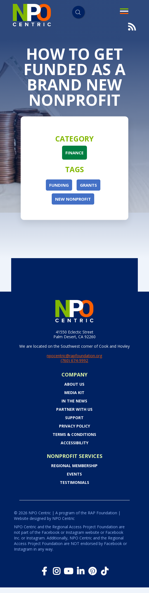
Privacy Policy (74, 426)
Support (74, 417)
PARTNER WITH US (74, 409)
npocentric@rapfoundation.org (74, 355)
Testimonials (74, 482)
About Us (74, 384)
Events (74, 474)
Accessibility (74, 442)
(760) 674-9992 (74, 360)
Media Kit (74, 392)
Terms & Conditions (74, 434)
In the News (74, 401)
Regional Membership (74, 465)
